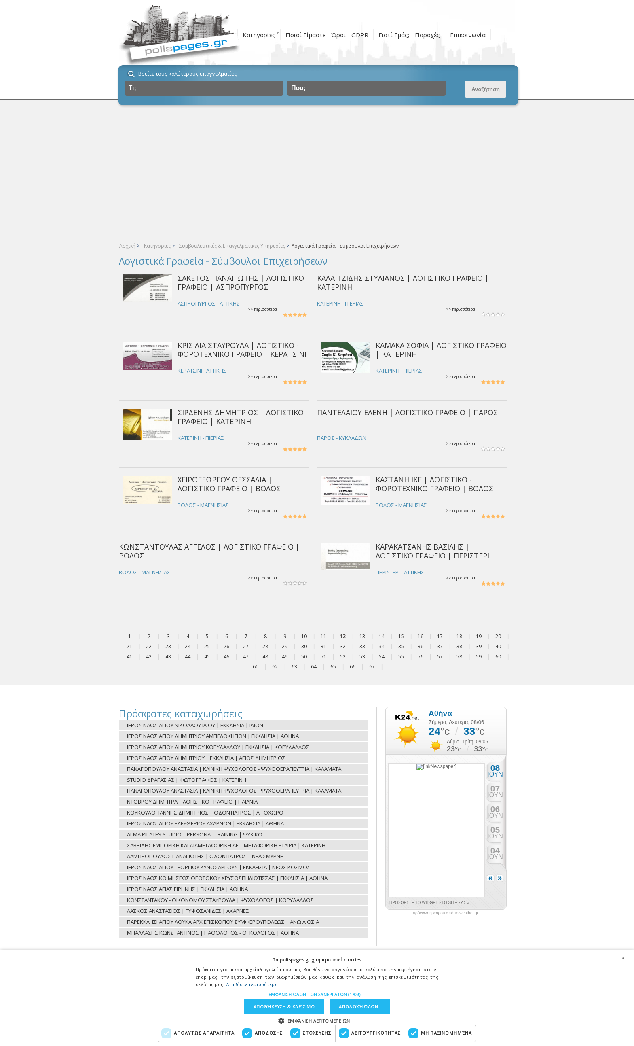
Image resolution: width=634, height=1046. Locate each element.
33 (362, 646)
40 (498, 646)
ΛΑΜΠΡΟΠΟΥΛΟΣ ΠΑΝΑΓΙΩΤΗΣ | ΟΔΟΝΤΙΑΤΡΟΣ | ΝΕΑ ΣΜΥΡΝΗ (205, 856)
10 (304, 636)
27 (246, 646)
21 (129, 646)
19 (479, 636)
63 (294, 666)
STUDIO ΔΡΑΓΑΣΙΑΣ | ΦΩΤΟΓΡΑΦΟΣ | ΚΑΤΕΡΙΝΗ (186, 779)
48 (265, 656)
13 (362, 636)
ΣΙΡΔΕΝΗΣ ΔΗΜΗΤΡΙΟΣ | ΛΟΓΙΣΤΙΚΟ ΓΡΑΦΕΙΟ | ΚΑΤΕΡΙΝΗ (241, 416)
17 (440, 636)
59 (479, 656)
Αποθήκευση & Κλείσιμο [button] (284, 1007)
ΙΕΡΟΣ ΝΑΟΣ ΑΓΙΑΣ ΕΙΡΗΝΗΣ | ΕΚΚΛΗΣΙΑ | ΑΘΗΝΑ (187, 889)
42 (149, 656)
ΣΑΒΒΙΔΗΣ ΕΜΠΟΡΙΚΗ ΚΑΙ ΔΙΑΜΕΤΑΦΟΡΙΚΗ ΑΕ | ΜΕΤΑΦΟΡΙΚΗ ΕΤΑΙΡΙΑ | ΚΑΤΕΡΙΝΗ (226, 845)
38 (459, 646)
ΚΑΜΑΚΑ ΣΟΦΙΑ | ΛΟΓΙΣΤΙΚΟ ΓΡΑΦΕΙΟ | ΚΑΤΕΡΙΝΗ (441, 349)
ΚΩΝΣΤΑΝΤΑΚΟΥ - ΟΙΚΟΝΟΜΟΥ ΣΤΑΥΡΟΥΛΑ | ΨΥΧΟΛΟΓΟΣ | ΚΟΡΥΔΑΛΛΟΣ (220, 900)
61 (255, 666)
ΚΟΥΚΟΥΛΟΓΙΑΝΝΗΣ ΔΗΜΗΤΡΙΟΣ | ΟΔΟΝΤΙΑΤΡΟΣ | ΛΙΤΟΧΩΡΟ (205, 812)
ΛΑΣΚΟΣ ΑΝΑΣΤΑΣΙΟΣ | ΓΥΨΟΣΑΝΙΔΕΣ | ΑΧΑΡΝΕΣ (188, 910)
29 (284, 646)
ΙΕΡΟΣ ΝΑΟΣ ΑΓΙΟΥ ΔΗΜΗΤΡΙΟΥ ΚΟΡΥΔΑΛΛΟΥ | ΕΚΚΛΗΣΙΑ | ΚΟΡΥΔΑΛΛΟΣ (218, 747)
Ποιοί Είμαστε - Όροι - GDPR (326, 35)
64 (314, 666)
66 (352, 666)
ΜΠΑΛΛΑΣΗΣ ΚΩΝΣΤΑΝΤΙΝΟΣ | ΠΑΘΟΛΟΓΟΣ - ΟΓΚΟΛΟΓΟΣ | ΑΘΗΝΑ (213, 932)
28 (265, 646)
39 (479, 646)
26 (226, 646)
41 (129, 656)
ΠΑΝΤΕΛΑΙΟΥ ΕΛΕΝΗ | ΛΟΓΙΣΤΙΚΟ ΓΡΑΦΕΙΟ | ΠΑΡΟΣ (407, 412)
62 (275, 666)
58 (459, 656)
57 (440, 656)
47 (246, 656)
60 (498, 656)
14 (382, 636)
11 (323, 636)
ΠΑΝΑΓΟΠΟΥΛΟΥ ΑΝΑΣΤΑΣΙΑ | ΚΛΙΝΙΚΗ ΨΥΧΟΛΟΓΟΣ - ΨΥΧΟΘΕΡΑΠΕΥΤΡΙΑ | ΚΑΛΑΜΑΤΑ (234, 768)
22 (149, 646)
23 (168, 646)
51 (323, 656)
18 (459, 636)
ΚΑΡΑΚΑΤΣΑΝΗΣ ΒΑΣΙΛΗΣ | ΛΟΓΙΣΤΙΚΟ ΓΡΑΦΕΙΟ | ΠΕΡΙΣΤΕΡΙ (432, 551)
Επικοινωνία (468, 35)
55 (401, 656)
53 (362, 656)
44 (187, 656)
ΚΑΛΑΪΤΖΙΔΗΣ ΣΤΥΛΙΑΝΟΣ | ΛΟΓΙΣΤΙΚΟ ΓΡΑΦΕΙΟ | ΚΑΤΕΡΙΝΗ (403, 282)
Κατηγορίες (259, 35)
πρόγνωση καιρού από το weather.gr (445, 913)
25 (207, 646)
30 (304, 646)
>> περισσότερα (262, 309)
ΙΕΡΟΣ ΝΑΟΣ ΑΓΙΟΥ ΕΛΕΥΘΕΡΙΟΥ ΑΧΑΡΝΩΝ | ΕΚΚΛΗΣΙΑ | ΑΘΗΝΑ (205, 823)
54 (382, 656)
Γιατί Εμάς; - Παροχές (409, 35)
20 (498, 636)
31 (323, 646)
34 (382, 646)
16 (420, 636)
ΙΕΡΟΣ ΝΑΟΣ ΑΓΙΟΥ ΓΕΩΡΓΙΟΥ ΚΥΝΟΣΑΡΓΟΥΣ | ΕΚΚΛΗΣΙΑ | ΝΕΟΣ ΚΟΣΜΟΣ (219, 867)
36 (420, 646)
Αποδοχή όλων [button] (358, 1007)
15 (401, 636)
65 (333, 666)
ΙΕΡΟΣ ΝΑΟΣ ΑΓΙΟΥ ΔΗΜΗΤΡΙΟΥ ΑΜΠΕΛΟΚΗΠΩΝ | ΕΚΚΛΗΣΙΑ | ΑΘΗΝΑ (213, 736)
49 (284, 656)
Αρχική (127, 245)
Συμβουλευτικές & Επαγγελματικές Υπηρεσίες (232, 245)
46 (226, 656)
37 (440, 646)
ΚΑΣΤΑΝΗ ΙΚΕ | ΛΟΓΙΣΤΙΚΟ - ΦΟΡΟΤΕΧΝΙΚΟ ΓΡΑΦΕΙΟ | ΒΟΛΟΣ (434, 484)
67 (372, 666)
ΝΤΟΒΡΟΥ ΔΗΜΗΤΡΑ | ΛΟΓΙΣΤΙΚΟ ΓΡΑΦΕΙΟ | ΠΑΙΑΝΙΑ (192, 801)
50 (304, 656)
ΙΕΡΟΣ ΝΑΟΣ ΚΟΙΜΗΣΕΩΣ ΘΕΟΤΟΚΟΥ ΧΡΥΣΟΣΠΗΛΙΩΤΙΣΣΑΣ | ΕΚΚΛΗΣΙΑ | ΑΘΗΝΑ (227, 878)
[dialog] (317, 998)
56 (420, 656)
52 (343, 656)
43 (168, 656)
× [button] (623, 957)
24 (187, 646)
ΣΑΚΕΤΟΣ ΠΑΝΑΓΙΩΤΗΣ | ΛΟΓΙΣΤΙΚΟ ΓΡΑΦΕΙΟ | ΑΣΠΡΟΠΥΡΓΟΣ (241, 282)
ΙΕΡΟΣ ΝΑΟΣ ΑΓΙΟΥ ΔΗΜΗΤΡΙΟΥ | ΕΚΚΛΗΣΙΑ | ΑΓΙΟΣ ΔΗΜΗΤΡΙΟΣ (206, 758)
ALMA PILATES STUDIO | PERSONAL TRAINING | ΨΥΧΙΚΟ (194, 834)
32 (343, 646)
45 (207, 656)
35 (401, 646)
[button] (317, 994)
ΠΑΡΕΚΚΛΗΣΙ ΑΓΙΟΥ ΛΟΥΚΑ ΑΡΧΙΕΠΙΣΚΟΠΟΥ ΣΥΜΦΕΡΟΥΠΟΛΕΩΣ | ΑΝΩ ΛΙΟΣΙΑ (223, 921)
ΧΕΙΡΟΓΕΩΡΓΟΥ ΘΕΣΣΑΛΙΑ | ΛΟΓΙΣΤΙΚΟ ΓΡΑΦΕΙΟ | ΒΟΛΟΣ (229, 484)
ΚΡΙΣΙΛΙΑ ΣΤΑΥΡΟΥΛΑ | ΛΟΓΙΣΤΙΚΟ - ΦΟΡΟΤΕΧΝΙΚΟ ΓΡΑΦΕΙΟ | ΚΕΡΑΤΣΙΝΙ (242, 349)
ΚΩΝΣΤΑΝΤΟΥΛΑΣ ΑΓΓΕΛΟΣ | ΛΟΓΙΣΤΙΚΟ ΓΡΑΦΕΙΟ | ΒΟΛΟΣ (209, 551)
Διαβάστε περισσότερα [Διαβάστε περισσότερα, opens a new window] (252, 984)
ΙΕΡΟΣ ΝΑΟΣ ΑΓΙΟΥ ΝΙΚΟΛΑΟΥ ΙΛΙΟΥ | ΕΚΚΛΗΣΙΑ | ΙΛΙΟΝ (195, 725)
